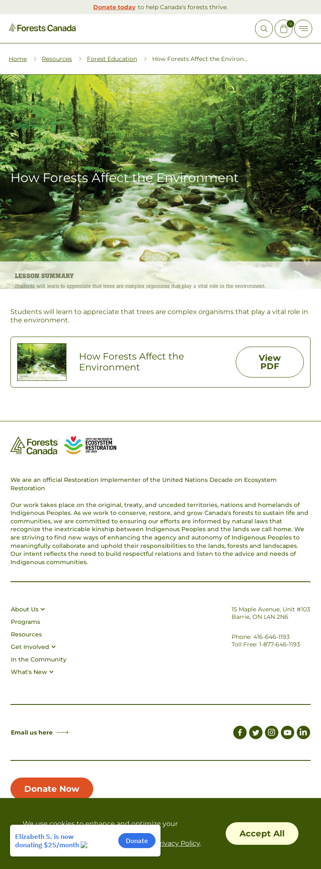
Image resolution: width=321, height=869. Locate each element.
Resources (57, 59)
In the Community (38, 659)
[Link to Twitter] (256, 733)
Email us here (40, 732)
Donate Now (51, 789)
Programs (25, 622)
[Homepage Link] (42, 29)
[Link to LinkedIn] (303, 733)
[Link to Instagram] (271, 733)
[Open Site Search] (264, 29)
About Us (28, 609)
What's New (32, 672)
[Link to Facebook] (240, 733)
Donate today (114, 7)
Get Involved (33, 647)
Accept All (262, 833)
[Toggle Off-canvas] (303, 29)
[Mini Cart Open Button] (284, 29)
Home (18, 59)
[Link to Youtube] (287, 733)
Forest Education (112, 59)
